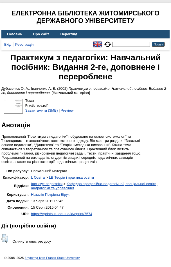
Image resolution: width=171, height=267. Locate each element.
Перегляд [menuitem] (68, 34)
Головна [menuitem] (14, 34)
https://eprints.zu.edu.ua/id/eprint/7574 (61, 214)
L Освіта (38, 177)
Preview (67, 110)
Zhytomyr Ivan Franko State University (52, 257)
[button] (4, 238)
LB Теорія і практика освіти (71, 177)
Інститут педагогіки (46, 184)
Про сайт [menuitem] (41, 34)
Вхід (7, 44)
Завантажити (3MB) (41, 110)
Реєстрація (24, 44)
